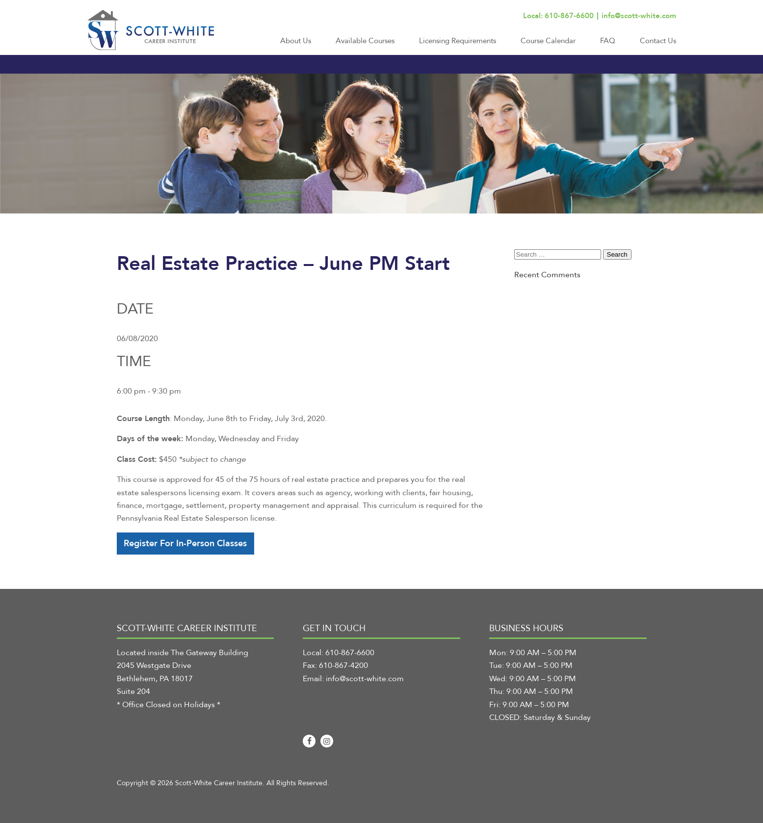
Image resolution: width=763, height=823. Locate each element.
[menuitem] (295, 45)
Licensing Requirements (457, 41)
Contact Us (658, 41)
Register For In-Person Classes (185, 543)
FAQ (607, 41)
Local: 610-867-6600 (558, 16)
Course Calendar (548, 41)
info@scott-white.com (639, 16)
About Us (295, 41)
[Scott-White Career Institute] (150, 30)
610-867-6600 (349, 652)
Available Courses (365, 41)
